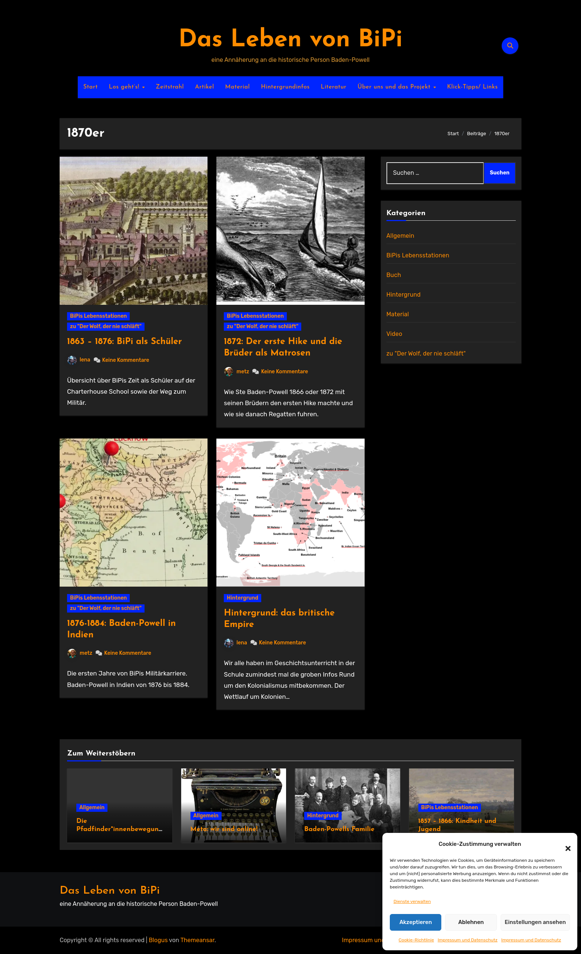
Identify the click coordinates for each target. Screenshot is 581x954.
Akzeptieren (415, 922)
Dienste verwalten (412, 901)
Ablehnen (471, 922)
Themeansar (197, 940)
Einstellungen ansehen (535, 922)
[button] (564, 844)
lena (78, 360)
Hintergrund (242, 598)
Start (90, 87)
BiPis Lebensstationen (98, 316)
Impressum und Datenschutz (468, 940)
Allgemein (400, 235)
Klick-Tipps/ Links (472, 87)
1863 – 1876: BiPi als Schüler (124, 341)
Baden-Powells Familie (339, 829)
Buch (393, 274)
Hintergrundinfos (285, 87)
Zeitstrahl (170, 87)
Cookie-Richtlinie (416, 940)
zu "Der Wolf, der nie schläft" (106, 326)
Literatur (333, 87)
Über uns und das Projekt (395, 87)
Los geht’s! (125, 87)
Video (394, 333)
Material (237, 87)
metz (236, 371)
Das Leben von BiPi (291, 40)
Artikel (204, 87)
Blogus (158, 940)
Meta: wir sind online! (224, 829)
